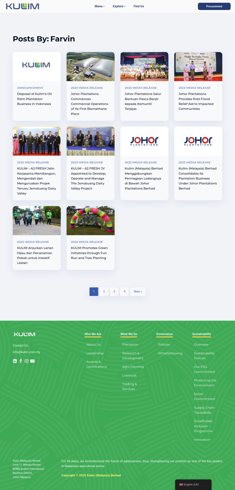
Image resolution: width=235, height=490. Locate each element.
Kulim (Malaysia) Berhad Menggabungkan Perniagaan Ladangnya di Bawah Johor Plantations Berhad (144, 178)
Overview (201, 344)
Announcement (30, 87)
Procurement (214, 6)
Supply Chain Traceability (204, 410)
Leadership (94, 353)
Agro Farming (133, 367)
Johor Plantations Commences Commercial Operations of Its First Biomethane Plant (89, 103)
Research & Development (133, 355)
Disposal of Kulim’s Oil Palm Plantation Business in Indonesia (34, 99)
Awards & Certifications (96, 364)
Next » (138, 291)
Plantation (130, 344)
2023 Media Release (87, 87)
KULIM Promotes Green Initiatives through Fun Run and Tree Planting (89, 253)
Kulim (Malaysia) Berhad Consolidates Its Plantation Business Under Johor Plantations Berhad (198, 178)
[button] (100, 6)
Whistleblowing (170, 353)
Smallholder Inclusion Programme (203, 426)
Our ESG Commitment (204, 369)
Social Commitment (204, 396)
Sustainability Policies (204, 355)
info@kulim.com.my (26, 352)
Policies (164, 344)
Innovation (202, 439)
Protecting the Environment (205, 383)
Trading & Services (129, 386)
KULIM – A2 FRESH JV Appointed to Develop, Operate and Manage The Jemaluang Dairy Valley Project (88, 178)
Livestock (129, 375)
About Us (93, 344)
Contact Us (20, 345)
